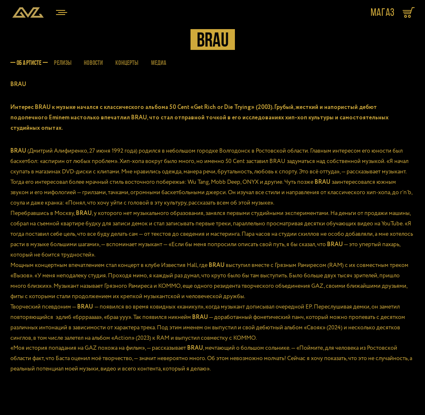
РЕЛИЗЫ (62, 62)
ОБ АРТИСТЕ (29, 62)
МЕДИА (159, 62)
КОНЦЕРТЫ (126, 62)
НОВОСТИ (93, 62)
